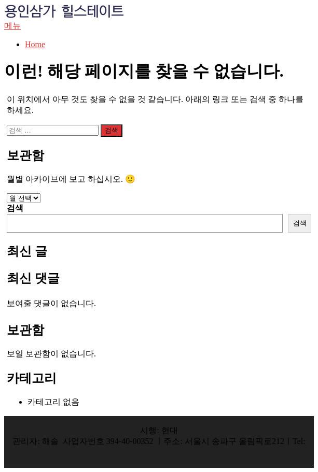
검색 (15, 208)
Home (35, 44)
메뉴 (12, 25)
